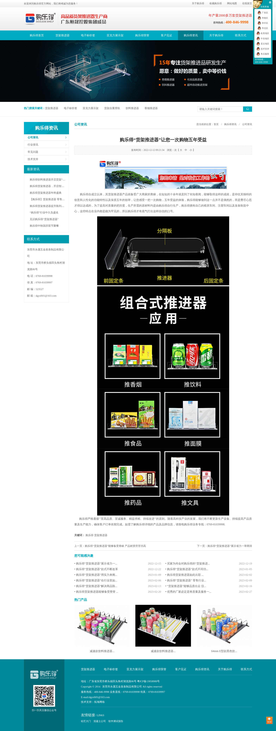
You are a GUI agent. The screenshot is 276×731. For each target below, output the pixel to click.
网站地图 (232, 3)
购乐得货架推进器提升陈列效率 (48, 206)
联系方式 (240, 35)
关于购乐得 (198, 3)
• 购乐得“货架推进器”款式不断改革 (117, 569)
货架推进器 (62, 35)
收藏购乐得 (215, 3)
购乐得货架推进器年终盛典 (45, 192)
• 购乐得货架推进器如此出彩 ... (208, 575)
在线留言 (247, 3)
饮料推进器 (132, 108)
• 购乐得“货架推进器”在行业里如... (117, 580)
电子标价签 (88, 35)
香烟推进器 (151, 108)
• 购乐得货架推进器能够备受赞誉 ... (117, 592)
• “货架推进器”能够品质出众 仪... (208, 586)
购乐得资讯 (191, 35)
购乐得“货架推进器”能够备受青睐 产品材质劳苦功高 (115, 546)
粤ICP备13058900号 (148, 681)
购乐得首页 (37, 35)
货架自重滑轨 (112, 108)
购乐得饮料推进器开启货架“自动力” (51, 179)
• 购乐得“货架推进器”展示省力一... (117, 563)
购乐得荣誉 (142, 35)
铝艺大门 (86, 721)
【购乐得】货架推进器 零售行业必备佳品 (54, 199)
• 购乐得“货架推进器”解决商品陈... (117, 586)
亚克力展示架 (115, 35)
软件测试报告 (115, 721)
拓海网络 (99, 702)
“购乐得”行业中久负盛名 (44, 212)
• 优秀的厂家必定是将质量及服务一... (208, 592)
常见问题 (33, 151)
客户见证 (166, 35)
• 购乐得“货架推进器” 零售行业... (208, 580)
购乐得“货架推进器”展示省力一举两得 (230, 546)
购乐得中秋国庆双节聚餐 (44, 225)
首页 (216, 124)
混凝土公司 (99, 721)
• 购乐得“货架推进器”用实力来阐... (117, 575)
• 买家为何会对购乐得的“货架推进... (208, 563)
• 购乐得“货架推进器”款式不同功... (208, 569)
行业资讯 (33, 144)
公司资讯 (33, 137)
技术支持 (33, 159)
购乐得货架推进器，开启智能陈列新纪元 (53, 186)
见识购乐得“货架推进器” (44, 219)
